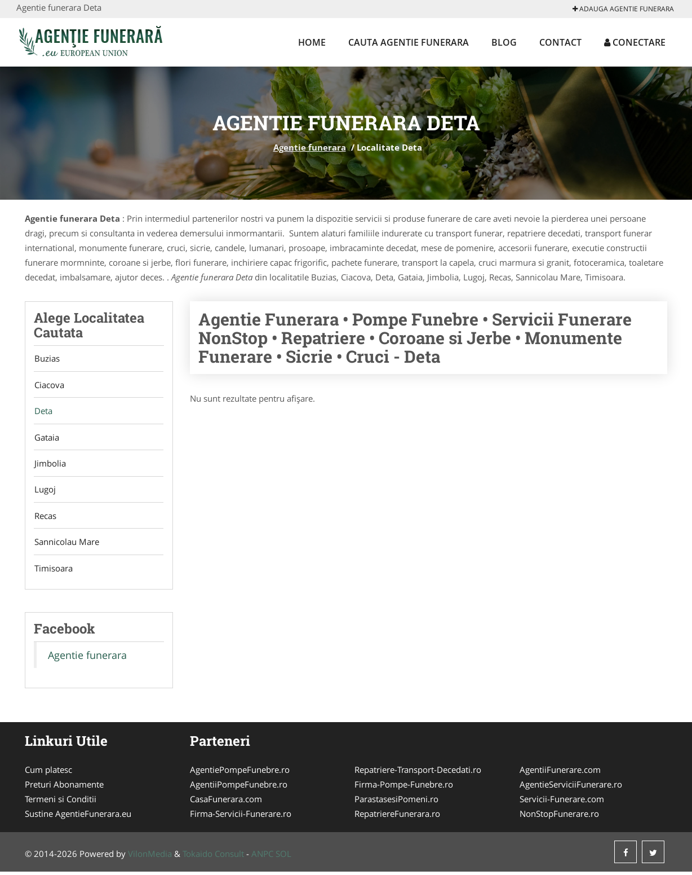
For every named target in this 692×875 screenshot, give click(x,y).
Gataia (46, 438)
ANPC (262, 857)
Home (312, 42)
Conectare (635, 42)
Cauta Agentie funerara (408, 42)
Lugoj (44, 491)
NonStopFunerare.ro (559, 817)
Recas (45, 518)
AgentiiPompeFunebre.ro (238, 787)
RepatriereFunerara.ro (397, 817)
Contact (560, 42)
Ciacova (49, 385)
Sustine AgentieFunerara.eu (78, 817)
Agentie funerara (309, 147)
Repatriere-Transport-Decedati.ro (417, 773)
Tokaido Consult (213, 857)
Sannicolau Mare (66, 544)
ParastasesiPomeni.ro (396, 802)
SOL (283, 857)
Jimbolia (49, 465)
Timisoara (53, 571)
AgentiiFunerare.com (560, 773)
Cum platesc (48, 773)
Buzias (46, 358)
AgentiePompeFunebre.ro (240, 773)
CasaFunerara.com (226, 802)
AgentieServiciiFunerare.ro (571, 787)
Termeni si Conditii (60, 802)
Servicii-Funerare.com (562, 802)
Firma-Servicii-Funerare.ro (240, 817)
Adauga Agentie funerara (623, 9)
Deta (43, 411)
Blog (504, 42)
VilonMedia (150, 857)
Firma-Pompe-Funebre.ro (403, 787)
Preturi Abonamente (64, 787)
